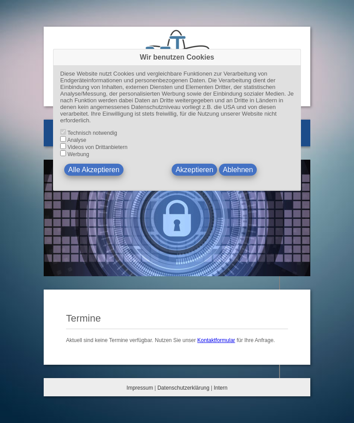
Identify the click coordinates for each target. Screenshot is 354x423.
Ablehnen (238, 169)
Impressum (140, 388)
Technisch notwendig (92, 133)
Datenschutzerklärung (183, 388)
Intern (220, 388)
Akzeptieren (195, 169)
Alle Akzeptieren (93, 169)
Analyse (76, 140)
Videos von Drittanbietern (97, 147)
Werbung (78, 154)
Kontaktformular (216, 340)
